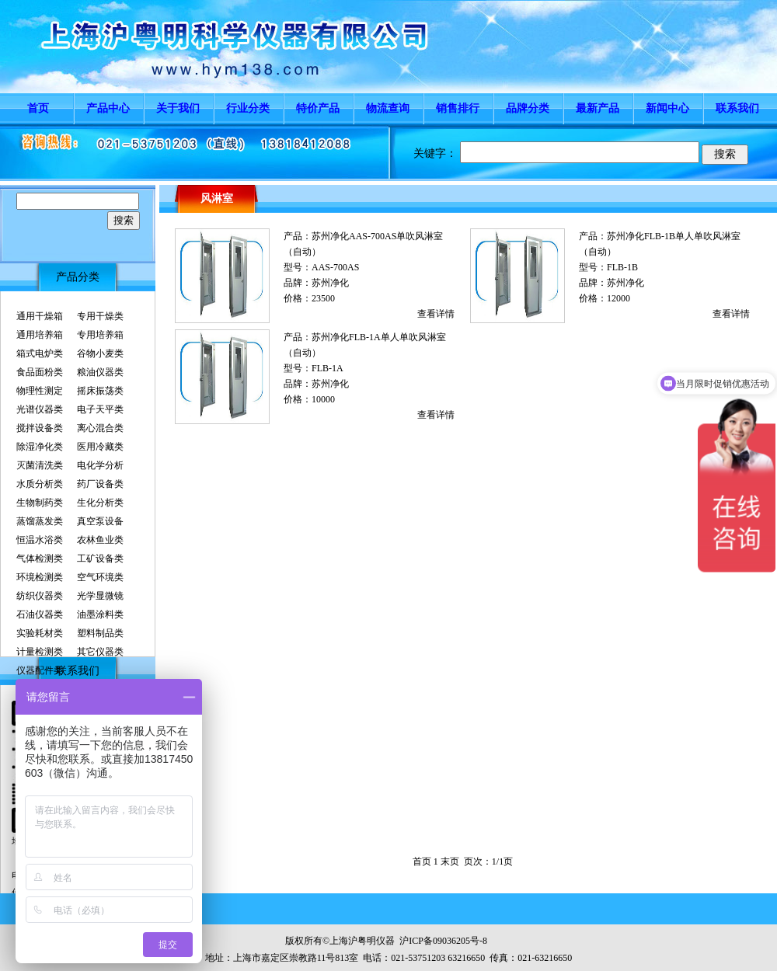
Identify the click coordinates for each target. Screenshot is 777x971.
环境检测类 (39, 577)
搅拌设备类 (39, 428)
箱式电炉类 (39, 353)
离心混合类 (100, 428)
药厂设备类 (100, 484)
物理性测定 (39, 390)
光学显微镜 (100, 595)
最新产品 (597, 108)
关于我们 (178, 108)
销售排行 (457, 108)
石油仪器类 (39, 614)
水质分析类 (39, 484)
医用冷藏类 (100, 446)
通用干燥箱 (39, 316)
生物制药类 (39, 502)
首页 (38, 108)
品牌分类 (527, 108)
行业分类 (248, 108)
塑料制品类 (100, 633)
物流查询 (387, 108)
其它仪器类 (100, 651)
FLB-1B (622, 267)
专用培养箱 (100, 334)
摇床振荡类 (100, 390)
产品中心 (108, 108)
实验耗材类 (39, 633)
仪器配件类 (39, 670)
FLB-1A (327, 368)
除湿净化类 (39, 446)
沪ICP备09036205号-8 (443, 940)
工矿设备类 (100, 558)
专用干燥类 (100, 316)
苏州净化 (330, 282)
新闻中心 (667, 108)
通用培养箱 (39, 334)
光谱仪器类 (39, 409)
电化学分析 (100, 465)
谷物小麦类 (100, 353)
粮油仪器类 (100, 372)
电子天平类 (100, 409)
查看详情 (436, 313)
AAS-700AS (335, 267)
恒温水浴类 (39, 539)
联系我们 (737, 108)
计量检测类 (39, 651)
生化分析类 (100, 502)
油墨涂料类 (100, 614)
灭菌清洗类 (39, 465)
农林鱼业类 (100, 539)
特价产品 (318, 108)
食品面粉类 (39, 372)
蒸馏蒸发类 (39, 521)
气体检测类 (39, 558)
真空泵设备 (100, 521)
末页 (450, 861)
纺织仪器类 (39, 595)
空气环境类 (100, 577)
